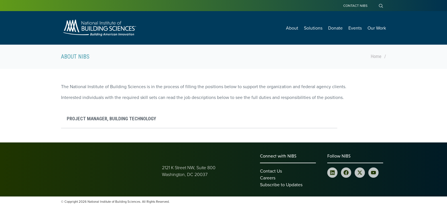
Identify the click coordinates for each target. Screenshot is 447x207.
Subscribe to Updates (281, 184)
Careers (267, 178)
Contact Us (271, 171)
